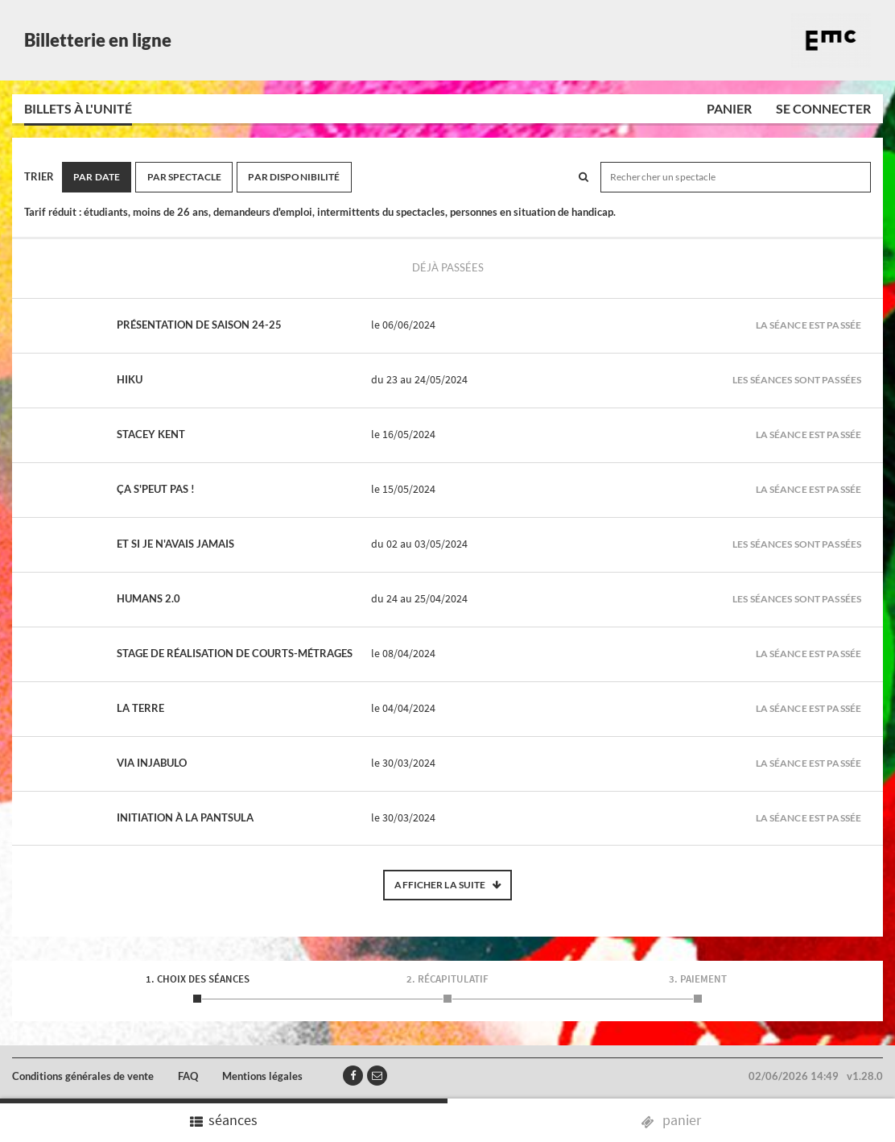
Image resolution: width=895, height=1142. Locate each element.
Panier (729, 108)
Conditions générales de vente (83, 1076)
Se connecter (823, 108)
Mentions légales (262, 1076)
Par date (96, 177)
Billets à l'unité (78, 108)
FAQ (188, 1076)
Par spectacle (184, 177)
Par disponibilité (294, 177)
